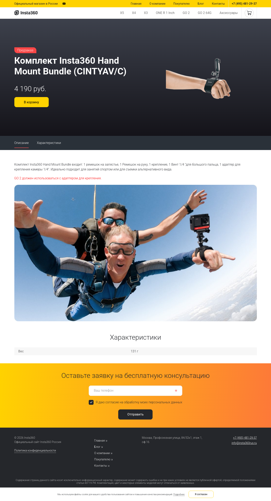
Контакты (218, 3)
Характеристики (49, 143)
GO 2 (186, 13)
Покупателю (181, 3)
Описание (21, 143)
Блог (201, 3)
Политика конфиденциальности (35, 450)
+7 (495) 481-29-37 (244, 3)
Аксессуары (228, 13)
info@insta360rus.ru (244, 443)
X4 (134, 13)
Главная (136, 3)
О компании (157, 3)
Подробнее (179, 494)
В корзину (31, 102)
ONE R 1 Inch (165, 13)
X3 (146, 13)
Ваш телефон (103, 390)
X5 (122, 13)
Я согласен (201, 494)
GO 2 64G (205, 13)
